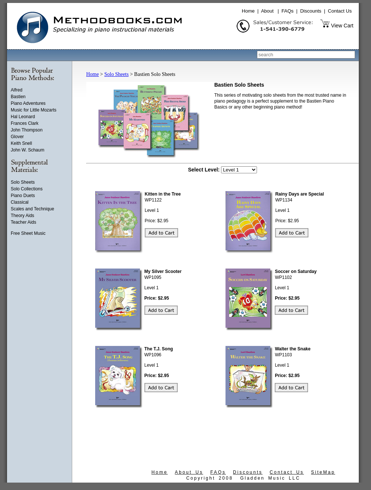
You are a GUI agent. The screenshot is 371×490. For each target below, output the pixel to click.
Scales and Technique (32, 208)
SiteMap (323, 472)
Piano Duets (23, 195)
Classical (20, 202)
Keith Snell (21, 143)
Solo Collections (27, 188)
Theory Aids (22, 215)
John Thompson (27, 130)
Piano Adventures (28, 103)
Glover (17, 136)
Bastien (18, 96)
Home (248, 11)
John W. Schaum (27, 150)
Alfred (16, 90)
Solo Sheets (23, 182)
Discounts (310, 11)
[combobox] (306, 55)
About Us (189, 472)
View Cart (342, 26)
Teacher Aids (23, 222)
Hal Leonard (23, 116)
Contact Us (340, 11)
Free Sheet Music (28, 233)
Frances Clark (25, 123)
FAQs (287, 11)
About (267, 11)
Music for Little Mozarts (33, 110)
